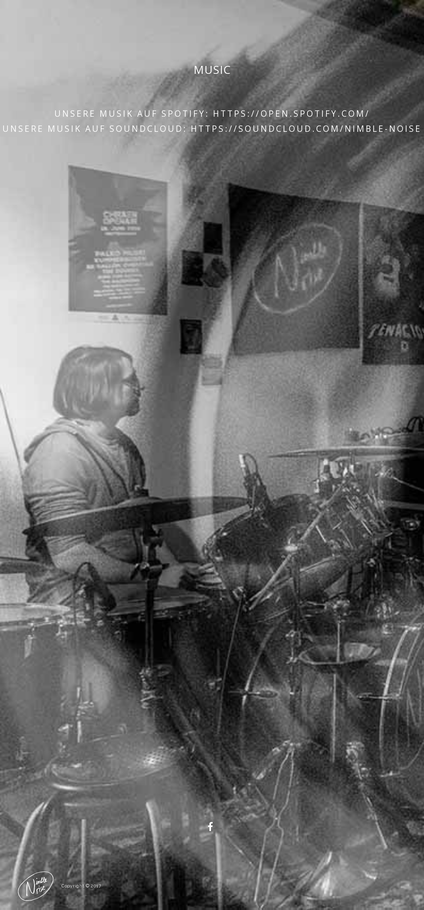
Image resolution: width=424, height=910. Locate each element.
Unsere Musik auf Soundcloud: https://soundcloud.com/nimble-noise (212, 128)
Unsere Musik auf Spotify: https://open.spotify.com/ (212, 113)
